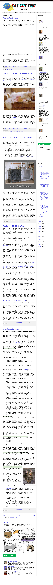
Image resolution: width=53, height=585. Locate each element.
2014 (40, 238)
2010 (40, 244)
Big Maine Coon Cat (12, 561)
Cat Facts (10, 12)
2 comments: (25, 322)
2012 (40, 241)
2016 (40, 234)
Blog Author (21, 12)
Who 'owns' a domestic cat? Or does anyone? (44, 182)
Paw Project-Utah (7, 334)
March (41, 214)
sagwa (12, 69)
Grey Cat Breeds (11, 566)
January (42, 218)
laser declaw (18, 342)
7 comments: (25, 220)
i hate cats (6, 522)
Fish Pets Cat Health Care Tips (13, 226)
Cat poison (45, 30)
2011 (40, 243)
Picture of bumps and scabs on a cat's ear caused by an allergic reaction (44, 70)
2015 (40, 236)
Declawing (25, 369)
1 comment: (25, 509)
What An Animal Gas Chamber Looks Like (18, 137)
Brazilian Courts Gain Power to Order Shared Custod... (44, 211)
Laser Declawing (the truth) (12, 329)
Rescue (14, 12)
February (42, 216)
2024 (40, 221)
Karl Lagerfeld (22, 131)
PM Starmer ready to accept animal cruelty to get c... (44, 178)
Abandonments (6, 245)
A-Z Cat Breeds (5, 12)
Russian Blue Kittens (13, 571)
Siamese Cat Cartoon (10, 18)
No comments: (26, 66)
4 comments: (25, 128)
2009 (40, 246)
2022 (40, 225)
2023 (40, 223)
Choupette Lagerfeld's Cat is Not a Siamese (18, 73)
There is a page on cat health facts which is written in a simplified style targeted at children (18, 266)
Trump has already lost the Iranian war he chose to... (44, 174)
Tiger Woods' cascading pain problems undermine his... (44, 203)
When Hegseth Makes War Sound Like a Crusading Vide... (44, 185)
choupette (16, 131)
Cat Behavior (34, 12)
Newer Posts (5, 515)
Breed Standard (10, 131)
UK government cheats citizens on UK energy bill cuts (44, 169)
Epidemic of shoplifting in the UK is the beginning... (44, 194)
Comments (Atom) (13, 517)
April (41, 166)
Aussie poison (44, 12)
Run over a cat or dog (45, 83)
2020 (40, 228)
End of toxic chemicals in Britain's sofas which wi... (44, 189)
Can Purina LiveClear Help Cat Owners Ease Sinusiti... (44, 207)
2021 (40, 226)
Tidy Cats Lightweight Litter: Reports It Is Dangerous (46, 44)
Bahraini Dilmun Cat (45, 94)
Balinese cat (16, 117)
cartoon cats (8, 64)
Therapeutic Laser (9, 488)
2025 (40, 220)
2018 (40, 231)
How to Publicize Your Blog (45, 106)
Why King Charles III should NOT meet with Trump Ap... (44, 198)
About (17, 12)
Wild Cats (29, 12)
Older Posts (32, 515)
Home (19, 515)
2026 (40, 165)
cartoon (8, 69)
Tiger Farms (45, 118)
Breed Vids (39, 12)
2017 (40, 233)
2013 (40, 239)
